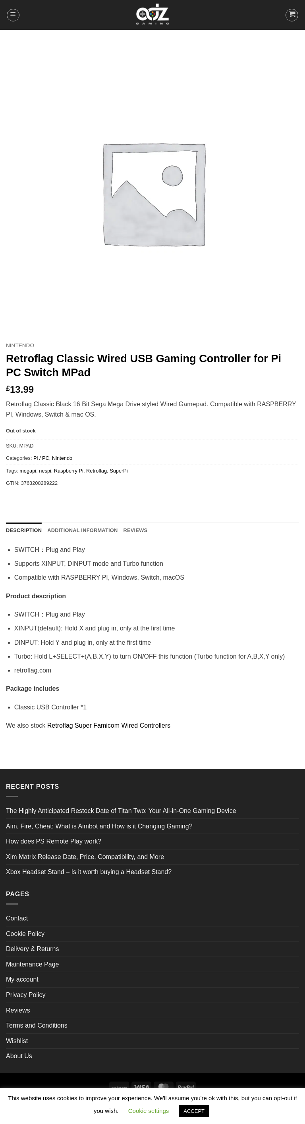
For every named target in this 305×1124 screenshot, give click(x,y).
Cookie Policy (25, 933)
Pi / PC (41, 458)
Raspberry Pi (68, 471)
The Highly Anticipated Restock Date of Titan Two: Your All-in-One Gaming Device (121, 810)
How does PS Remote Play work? (53, 841)
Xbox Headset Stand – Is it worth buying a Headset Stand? (89, 871)
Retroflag (96, 471)
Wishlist (17, 1041)
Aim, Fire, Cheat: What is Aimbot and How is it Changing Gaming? (99, 826)
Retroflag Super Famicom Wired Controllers (108, 725)
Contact (17, 918)
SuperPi (119, 471)
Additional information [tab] (82, 530)
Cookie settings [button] (148, 1110)
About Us (19, 1056)
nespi (45, 471)
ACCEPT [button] (194, 1111)
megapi (27, 471)
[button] (13, 15)
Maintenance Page (32, 964)
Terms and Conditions (37, 1025)
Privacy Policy (26, 994)
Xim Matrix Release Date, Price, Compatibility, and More (85, 856)
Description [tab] (24, 530)
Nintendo (20, 345)
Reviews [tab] (135, 530)
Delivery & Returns (32, 948)
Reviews (18, 1010)
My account (22, 979)
